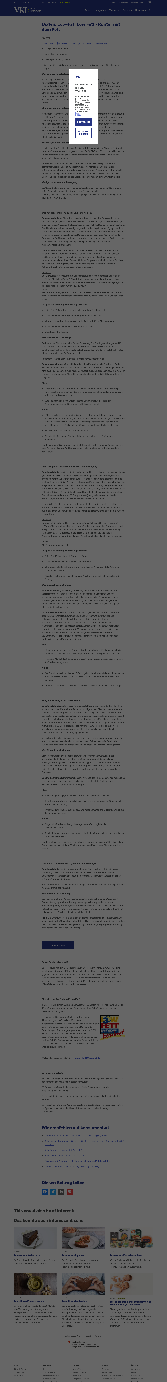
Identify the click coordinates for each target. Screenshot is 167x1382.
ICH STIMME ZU (83, 122)
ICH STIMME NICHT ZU (83, 133)
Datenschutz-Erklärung (80, 114)
